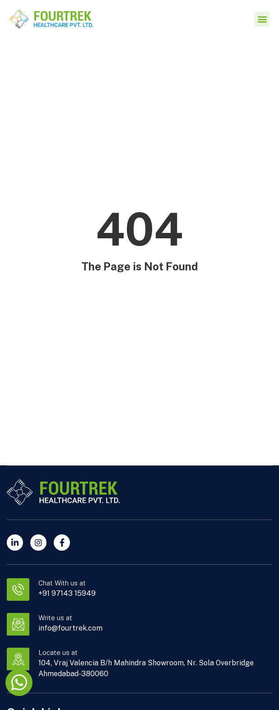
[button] (262, 19)
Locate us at (58, 652)
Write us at (55, 618)
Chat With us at (62, 583)
